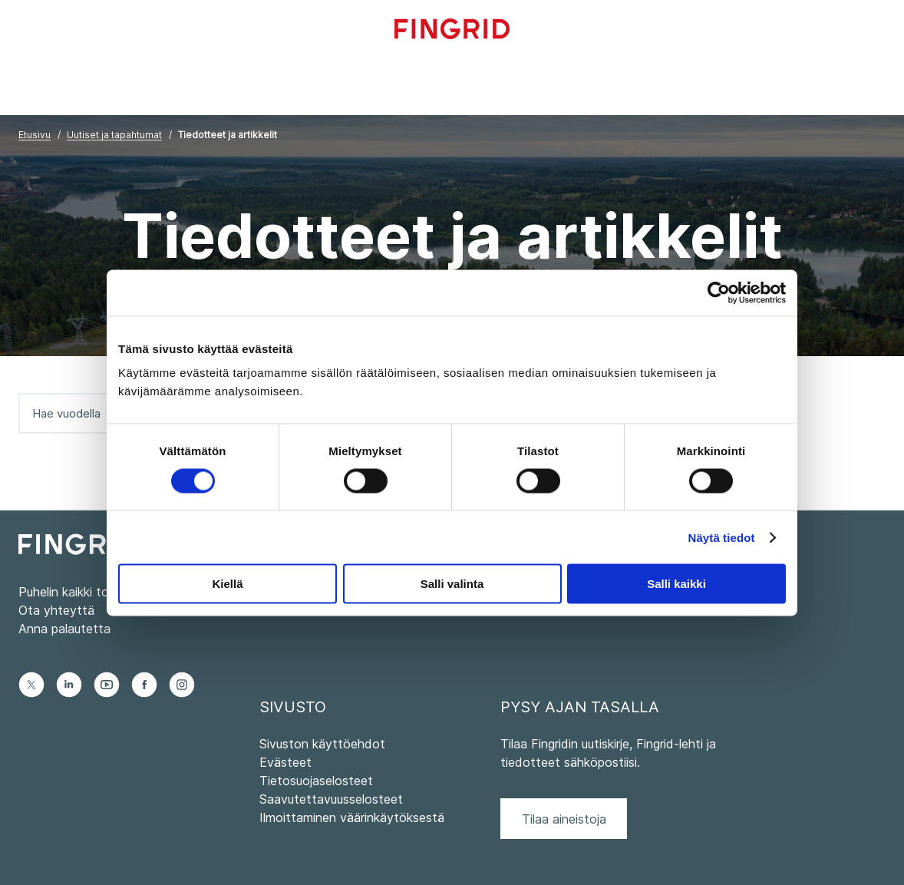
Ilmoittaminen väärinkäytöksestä (351, 817)
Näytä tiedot (721, 536)
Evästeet (285, 762)
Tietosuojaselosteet (316, 780)
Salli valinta (452, 583)
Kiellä (227, 583)
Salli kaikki (676, 583)
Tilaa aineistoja (564, 819)
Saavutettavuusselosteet (331, 799)
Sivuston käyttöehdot (322, 743)
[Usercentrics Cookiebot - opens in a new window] (719, 292)
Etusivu (34, 134)
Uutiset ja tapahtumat (114, 134)
